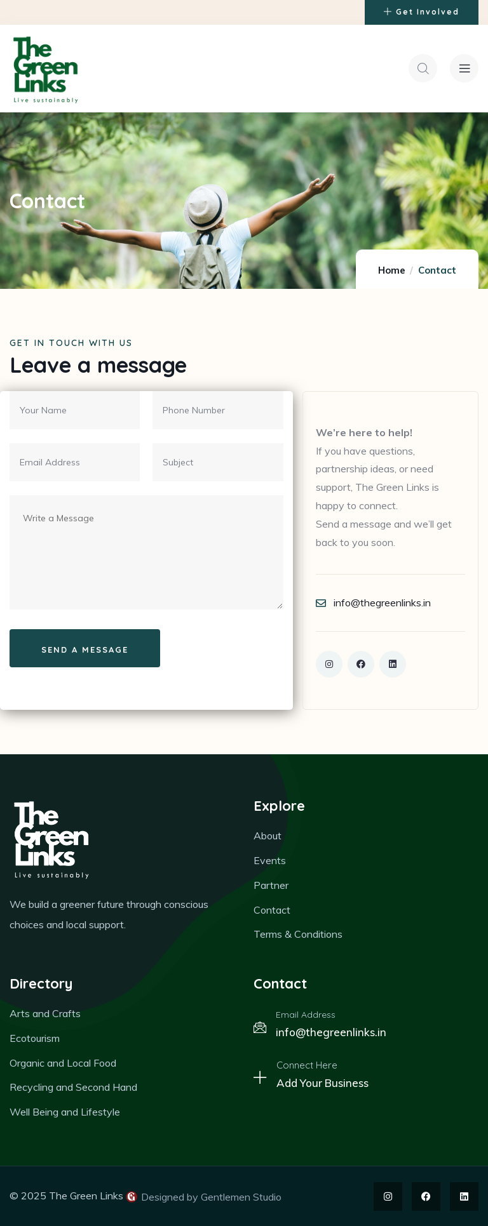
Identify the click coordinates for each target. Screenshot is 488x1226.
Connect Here (306, 1066)
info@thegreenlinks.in (331, 1032)
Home (391, 271)
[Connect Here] (260, 1078)
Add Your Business (322, 1083)
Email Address (306, 1015)
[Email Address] (260, 1028)
